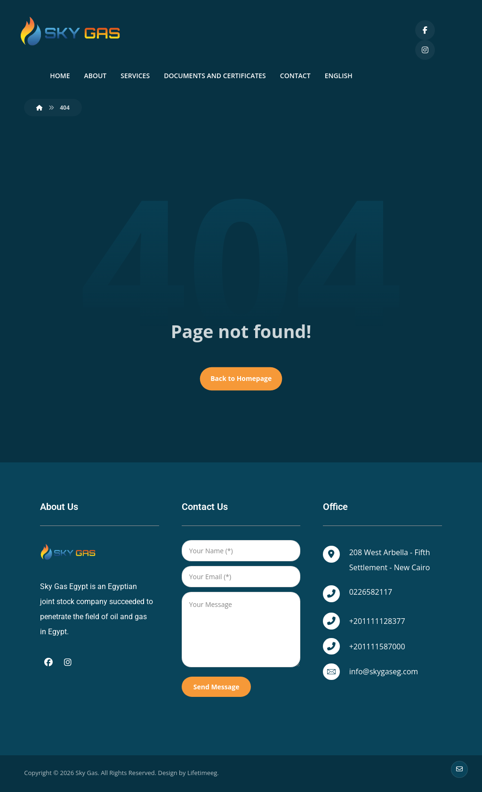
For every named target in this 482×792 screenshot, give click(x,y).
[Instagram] (425, 50)
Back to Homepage (241, 381)
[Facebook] (425, 30)
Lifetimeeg (202, 776)
